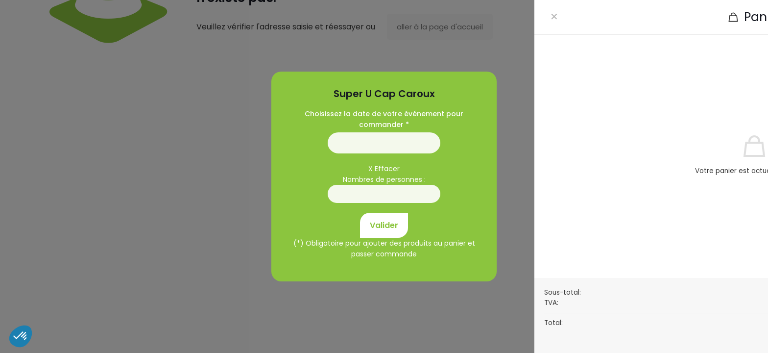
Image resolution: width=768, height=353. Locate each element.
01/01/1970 (384, 142)
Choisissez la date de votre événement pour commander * (384, 119)
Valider (384, 225)
